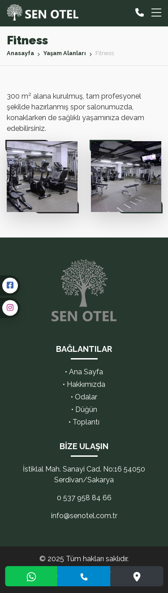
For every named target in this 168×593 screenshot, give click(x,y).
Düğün (86, 409)
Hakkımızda (86, 384)
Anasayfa (20, 53)
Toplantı (86, 422)
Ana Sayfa (86, 372)
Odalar (86, 397)
